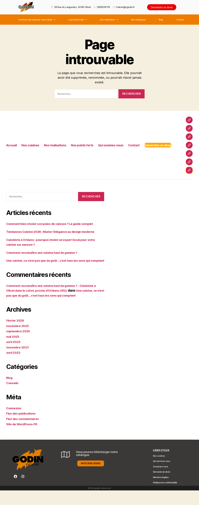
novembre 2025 (18, 340)
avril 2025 (14, 356)
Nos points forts (97, 141)
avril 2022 (14, 367)
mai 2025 (13, 351)
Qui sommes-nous (131, 141)
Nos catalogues (138, 19)
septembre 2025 (19, 346)
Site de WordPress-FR (23, 439)
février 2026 (16, 335)
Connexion (14, 423)
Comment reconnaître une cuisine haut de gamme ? (46, 257)
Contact (180, 19)
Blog (161, 19)
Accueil (12, 141)
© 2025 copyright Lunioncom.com (99, 503)
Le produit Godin (78, 19)
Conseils (13, 398)
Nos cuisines (34, 141)
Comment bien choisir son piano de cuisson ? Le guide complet (55, 224)
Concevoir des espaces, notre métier (36, 19)
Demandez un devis (162, 7)
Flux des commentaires (24, 433)
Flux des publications (22, 428)
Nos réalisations (109, 19)
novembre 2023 (18, 362)
